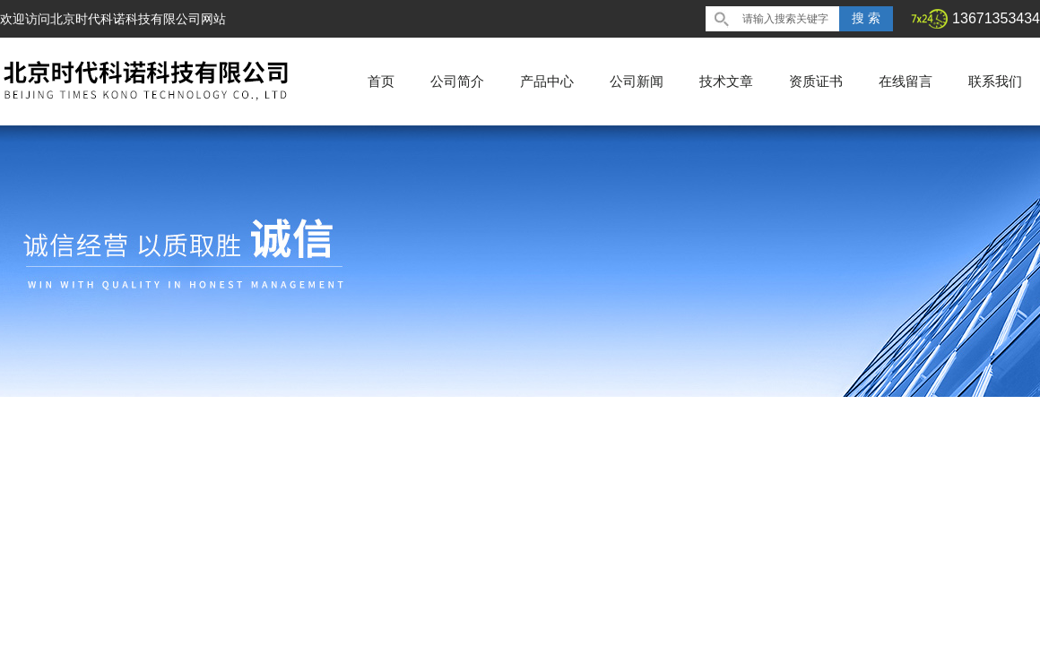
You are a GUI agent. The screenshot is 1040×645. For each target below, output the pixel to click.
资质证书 (816, 81)
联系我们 (995, 81)
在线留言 (905, 81)
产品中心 (547, 81)
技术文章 (726, 81)
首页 (381, 81)
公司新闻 (636, 81)
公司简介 (457, 81)
